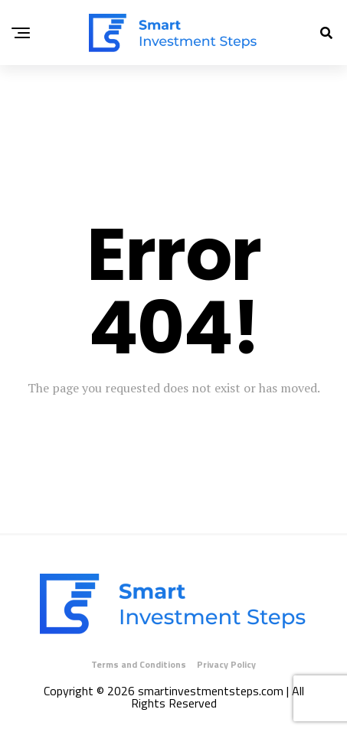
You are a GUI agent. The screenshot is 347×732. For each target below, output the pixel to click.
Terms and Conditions (138, 664)
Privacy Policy (226, 664)
